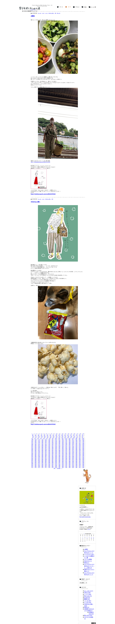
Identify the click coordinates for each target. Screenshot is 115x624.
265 (73, 448)
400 (42, 456)
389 (59, 455)
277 (59, 449)
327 (66, 451)
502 (63, 462)
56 (33, 436)
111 (39, 439)
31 (65, 434)
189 (32, 444)
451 (53, 459)
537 (73, 464)
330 (76, 451)
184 (70, 443)
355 (53, 453)
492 (83, 461)
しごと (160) (87, 594)
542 (35, 465)
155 (80, 441)
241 (46, 447)
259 (53, 448)
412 (83, 456)
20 (32, 434)
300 (83, 450)
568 (70, 466)
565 (59, 466)
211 (53, 445)
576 (42, 467)
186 (76, 443)
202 (76, 444)
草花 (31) (86, 607)
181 (59, 443)
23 (41, 434)
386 (49, 455)
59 (42, 436)
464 (42, 460)
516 (56, 463)
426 (76, 457)
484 (56, 461)
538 (76, 464)
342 (63, 452)
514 (49, 463)
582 (63, 467)
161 (46, 442)
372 (56, 454)
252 (83, 447)
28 (56, 434)
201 (73, 444)
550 (63, 465)
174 (35, 443)
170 (76, 442)
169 (73, 442)
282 (76, 449)
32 (68, 434)
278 (63, 449)
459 (80, 459)
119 (66, 439)
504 (70, 462)
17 (77, 433)
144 (42, 441)
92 (32, 438)
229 (59, 446)
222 (35, 446)
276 (56, 449)
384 (42, 455)
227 (53, 446)
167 (66, 442)
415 (39, 457)
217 (73, 445)
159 (39, 442)
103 (66, 438)
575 (39, 467)
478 (35, 461)
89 (76, 437)
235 (80, 446)
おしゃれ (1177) (88, 591)
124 (83, 439)
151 (66, 441)
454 (63, 459)
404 (56, 456)
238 (35, 447)
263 (66, 448)
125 (32, 440)
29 (59, 434)
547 (53, 465)
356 (56, 453)
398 (35, 456)
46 (56, 435)
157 (32, 442)
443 (80, 458)
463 (39, 460)
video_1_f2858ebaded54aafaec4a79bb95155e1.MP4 (40, 162)
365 (32, 454)
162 (49, 442)
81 (53, 437)
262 (63, 448)
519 (66, 463)
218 (76, 445)
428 (83, 457)
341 (59, 452)
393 (73, 455)
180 (56, 443)
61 (48, 436)
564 (56, 466)
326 (63, 451)
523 (80, 463)
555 (80, 465)
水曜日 (33, 16)
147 (53, 441)
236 (83, 446)
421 (59, 457)
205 (32, 445)
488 (70, 461)
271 (39, 449)
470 (63, 460)
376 (70, 454)
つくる (46, 13)
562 (49, 466)
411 (80, 456)
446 (35, 459)
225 (46, 446)
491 (80, 461)
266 (76, 448)
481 (46, 461)
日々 (68, 7)
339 (53, 452)
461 (32, 460)
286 (35, 450)
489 (73, 461)
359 (66, 453)
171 (80, 442)
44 (50, 435)
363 (80, 453)
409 (73, 456)
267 (80, 448)
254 (35, 448)
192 (42, 444)
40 (38, 435)
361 (73, 453)
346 (76, 452)
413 (32, 457)
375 (66, 454)
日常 (55, 13)
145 (46, 441)
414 (35, 457)
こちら (88, 529)
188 (83, 443)
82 (56, 437)
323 (53, 451)
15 (71, 433)
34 (74, 434)
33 (71, 434)
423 (66, 457)
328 (70, 451)
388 (56, 455)
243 (53, 447)
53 (76, 435)
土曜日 (86, 549)
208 (42, 445)
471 (66, 460)
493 (32, 462)
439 (66, 458)
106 (76, 438)
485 (59, 461)
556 (83, 465)
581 (59, 467)
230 (63, 446)
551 (66, 465)
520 (70, 463)
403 (53, 456)
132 (56, 440)
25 (47, 434)
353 (46, 453)
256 (42, 448)
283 (80, 449)
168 (70, 442)
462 (35, 460)
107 (80, 438)
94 (38, 438)
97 (46, 438)
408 (70, 456)
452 (56, 459)
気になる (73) (88, 596)
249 (73, 447)
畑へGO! (58, 13)
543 (39, 465)
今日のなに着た (51, 13)
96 (43, 438)
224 (42, 446)
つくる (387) (87, 600)
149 (59, 441)
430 (35, 458)
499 (53, 462)
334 (35, 452)
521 (73, 463)
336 (42, 452)
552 (70, 465)
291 (53, 450)
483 (53, 461)
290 (49, 450)
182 (63, 443)
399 (39, 456)
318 (35, 451)
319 (39, 451)
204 (83, 444)
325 (59, 451)
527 (39, 464)
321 (46, 451)
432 (42, 458)
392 (70, 455)
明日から (86, 562)
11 (59, 433)
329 (73, 451)
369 (46, 454)
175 (39, 443)
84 (62, 437)
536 (70, 464)
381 (32, 455)
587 (80, 467)
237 (32, 447)
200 (70, 444)
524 (83, 463)
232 (70, 446)
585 (73, 467)
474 (76, 460)
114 (49, 439)
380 (83, 454)
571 (80, 466)
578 (49, 467)
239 (39, 447)
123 (80, 439)
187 (80, 443)
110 (36, 439)
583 (66, 467)
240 (42, 447)
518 (63, 463)
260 (56, 448)
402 (49, 456)
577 (46, 467)
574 (35, 467)
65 (59, 436)
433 (46, 458)
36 (79, 434)
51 (71, 435)
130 (49, 440)
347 (80, 452)
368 (42, 454)
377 (73, 454)
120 (69, 439)
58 (39, 436)
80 (50, 437)
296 (70, 450)
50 (68, 435)
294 (63, 450)
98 (49, 438)
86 (68, 437)
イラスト (76, 7)
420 (56, 457)
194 (49, 444)
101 (59, 438)
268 (83, 448)
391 (66, 455)
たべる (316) (87, 602)
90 (79, 437)
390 (63, 455)
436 (56, 458)
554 (76, 465)
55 (82, 435)
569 (73, 466)
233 (73, 446)
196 (56, 444)
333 (32, 452)
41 (41, 435)
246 (63, 447)
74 (32, 437)
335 (39, 452)
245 (59, 447)
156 (83, 441)
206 (35, 445)
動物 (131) (87, 599)
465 (46, 460)
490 (76, 461)
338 (49, 452)
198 (63, 444)
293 (59, 450)
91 (82, 437)
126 (35, 440)
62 (50, 436)
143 (39, 441)
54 (79, 435)
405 (59, 456)
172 (83, 442)
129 (46, 440)
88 (74, 437)
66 (62, 436)
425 (73, 457)
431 (39, 458)
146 (49, 441)
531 (53, 464)
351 (39, 453)
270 (35, 449)
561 (46, 466)
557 (32, 466)
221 (32, 446)
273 (46, 449)
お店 (84, 7)
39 (35, 435)
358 (63, 453)
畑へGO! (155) (88, 615)
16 (74, 433)
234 (76, 446)
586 (76, 467)
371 (53, 454)
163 (53, 442)
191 (39, 444)
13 (65, 433)
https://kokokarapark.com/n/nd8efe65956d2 (43, 194)
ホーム (60, 7)
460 (83, 459)
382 (35, 455)
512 (42, 463)
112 (42, 439)
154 (76, 441)
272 (42, 449)
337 (46, 452)
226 (49, 446)
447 (39, 459)
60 (45, 436)
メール (92, 7)
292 (56, 450)
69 (71, 436)
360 (70, 453)
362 (76, 453)
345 (73, 452)
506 (76, 462)
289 (46, 450)
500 (56, 462)
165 (59, 442)
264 (70, 448)
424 (70, 457)
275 (53, 449)
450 (49, 459)
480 (42, 461)
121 (73, 439)
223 (39, 446)
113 (46, 439)
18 (80, 433)
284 (83, 449)
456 (70, 459)
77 (41, 437)
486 (63, 461)
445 (32, 459)
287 (39, 450)
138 (76, 440)
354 (49, 453)
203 (80, 444)
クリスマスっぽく (89, 554)
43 (47, 435)
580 (56, 467)
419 (53, 457)
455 (66, 459)
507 (80, 462)
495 (39, 462)
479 (39, 461)
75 (35, 437)
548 (56, 465)
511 (39, 463)
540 (83, 464)
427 (80, 457)
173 (32, 443)
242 (49, 447)
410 (76, 456)
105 (73, 438)
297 (73, 450)
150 (63, 441)
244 (56, 447)
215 (66, 445)
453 (59, 459)
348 (83, 452)
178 (49, 443)
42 (44, 435)
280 (70, 449)
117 (59, 439)
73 (82, 436)
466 (49, 460)
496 (42, 462)
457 (73, 459)
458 (76, 459)
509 (32, 463)
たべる (43, 13)
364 (83, 453)
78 (44, 437)
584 (70, 467)
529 (46, 464)
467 (53, 460)
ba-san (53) (87, 597)
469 (59, 460)
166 (63, 442)
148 (56, 441)
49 (65, 435)
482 (49, 461)
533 (59, 464)
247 (66, 447)
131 (53, 440)
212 (56, 445)
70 (74, 436)
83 (59, 437)
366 (35, 454)
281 (73, 449)
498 (49, 462)
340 (56, 452)
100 (56, 438)
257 (46, 448)
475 (80, 460)
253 (32, 448)
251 (80, 447)
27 (53, 434)
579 (53, 467)
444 (83, 458)
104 (69, 438)
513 (46, 463)
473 (73, 460)
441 (73, 458)
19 (83, 433)
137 (73, 440)
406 (63, 456)
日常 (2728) (87, 592)
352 (42, 453)
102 (63, 438)
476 (83, 460)
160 (42, 442)
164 (56, 442)
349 (32, 453)
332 (83, 451)
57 (36, 436)
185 (73, 443)
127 (39, 440)
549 (59, 465)
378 (76, 454)
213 (59, 445)
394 (76, 455)
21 (35, 434)
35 (76, 434)
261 (59, 448)
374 (63, 454)
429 (32, 458)
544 (42, 465)
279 (66, 449)
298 (76, 450)
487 (66, 461)
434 (49, 458)
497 (46, 462)
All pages (58, 468)
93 (35, 438)
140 (83, 440)
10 (56, 433)
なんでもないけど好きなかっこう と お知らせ (89, 566)
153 (73, 441)
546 (49, 465)
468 (56, 460)
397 (32, 456)
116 (56, 439)
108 (83, 438)
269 (32, 449)
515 (53, 463)
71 (77, 436)
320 (42, 451)
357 (59, 453)
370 (49, 454)
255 (39, 448)
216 (70, 445)
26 (50, 434)
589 (54, 468)
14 (68, 433)
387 (53, 455)
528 (42, 464)
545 (46, 465)
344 (70, 452)
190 (35, 444)
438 (63, 458)
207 (39, 445)
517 (59, 463)
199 (66, 444)
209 (46, 445)
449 (46, 459)
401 (46, 456)
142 (35, 441)
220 (83, 445)
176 (42, 443)
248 (70, 447)
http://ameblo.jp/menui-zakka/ (85, 516)
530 (49, 464)
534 (63, 464)
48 (62, 435)
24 (44, 434)
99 (52, 438)
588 (83, 467)
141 (32, 441)
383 (39, 455)
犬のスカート (88, 561)
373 (59, 454)
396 (83, 455)
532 (56, 464)
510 (35, 463)
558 (35, 466)
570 (76, 466)
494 (35, 462)
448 (42, 459)
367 (39, 454)
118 (63, 439)
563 (53, 466)
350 (35, 453)
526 (35, 464)
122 (76, 439)
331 (80, 451)
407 (66, 456)
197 (59, 444)
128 (42, 440)
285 (32, 450)
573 (32, 467)
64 (56, 436)
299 (80, 450)
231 (66, 446)
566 (63, 466)
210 (49, 445)
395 (80, 455)
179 (53, 443)
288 (42, 450)
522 (76, 463)
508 (83, 462)
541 (32, 465)
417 (46, 457)
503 (66, 462)
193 (46, 444)
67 (65, 436)
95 (41, 438)
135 (66, 440)
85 (65, 437)
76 (38, 437)
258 (49, 448)
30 (62, 434)
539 (80, 464)
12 (62, 433)
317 (32, 451)
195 (53, 444)
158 (35, 442)
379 (80, 454)
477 (32, 461)
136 (70, 440)
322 (49, 451)
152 (70, 441)
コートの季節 (88, 559)
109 (32, 439)
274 (49, 449)
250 (76, 447)
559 (39, 466)
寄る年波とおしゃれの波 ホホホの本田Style (29, 9)
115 (53, 439)
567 (66, 466)
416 (42, 457)
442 (76, 458)
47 (59, 435)
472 (70, 460)
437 (59, 458)
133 (59, 440)
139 (80, 440)
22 (38, 434)
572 (83, 466)
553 (73, 465)
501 (59, 462)
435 (53, 458)
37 (82, 434)
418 (49, 457)
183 (66, 443)
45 (53, 435)
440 (70, 458)
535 (66, 464)
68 (68, 436)
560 (42, 466)
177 (46, 443)
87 (71, 437)
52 (74, 435)
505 (73, 462)
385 (46, 455)
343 (66, 452)
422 (63, 457)
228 (56, 446)
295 (66, 450)
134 (63, 440)
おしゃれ (39, 13)
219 (80, 445)
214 (63, 445)
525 (32, 464)
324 (56, 451)
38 (32, 435)
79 (47, 437)
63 (53, 436)
